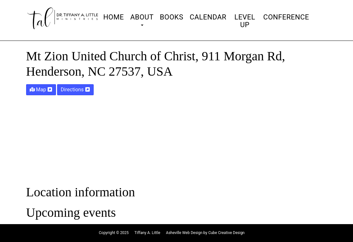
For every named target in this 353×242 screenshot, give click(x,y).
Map (41, 90)
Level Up (244, 21)
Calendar (208, 17)
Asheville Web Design (184, 233)
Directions (75, 90)
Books (171, 17)
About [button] (142, 19)
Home (113, 17)
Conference (286, 17)
